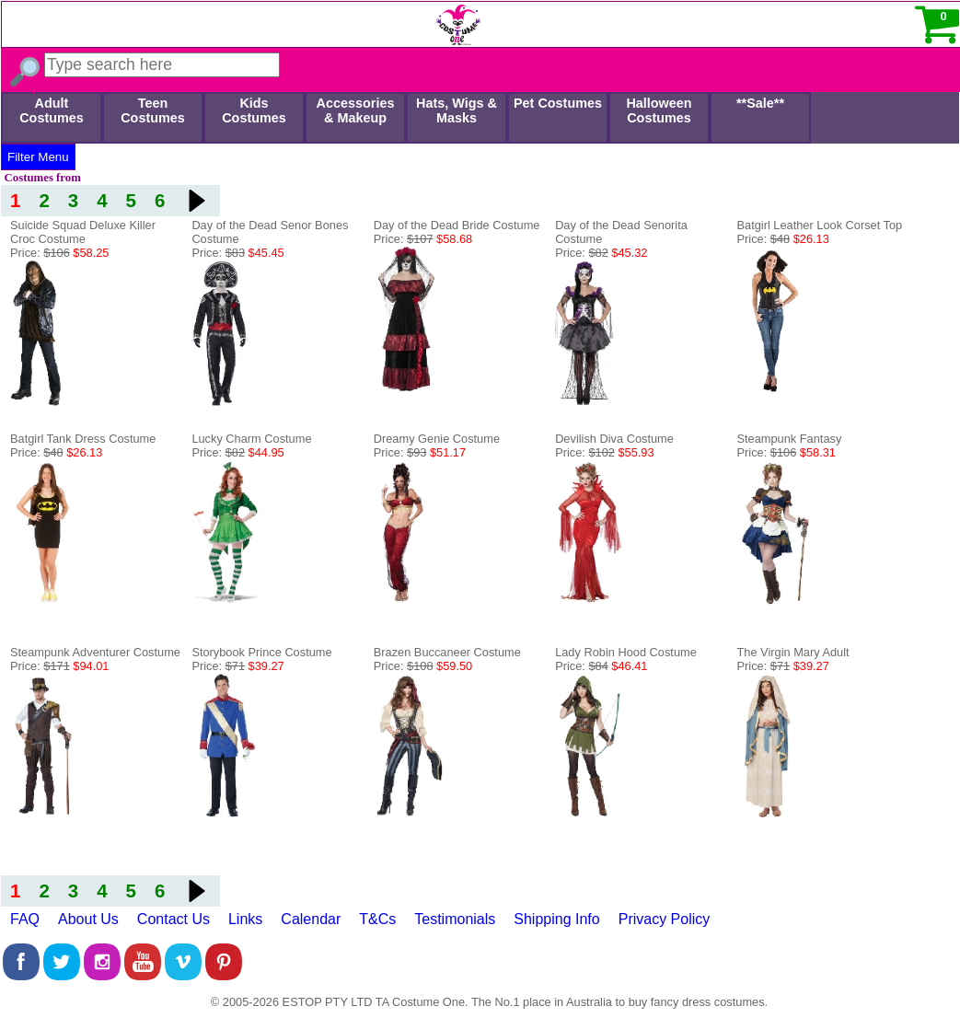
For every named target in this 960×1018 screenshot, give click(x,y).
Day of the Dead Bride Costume (457, 225)
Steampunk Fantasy (789, 438)
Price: (59, 253)
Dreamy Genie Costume (437, 438)
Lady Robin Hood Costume (626, 652)
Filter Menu (38, 157)
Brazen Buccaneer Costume (447, 652)
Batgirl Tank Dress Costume (83, 438)
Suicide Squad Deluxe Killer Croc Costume (83, 232)
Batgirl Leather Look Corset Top (820, 225)
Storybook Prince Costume (261, 652)
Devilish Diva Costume (614, 438)
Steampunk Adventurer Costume (95, 652)
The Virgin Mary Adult (793, 652)
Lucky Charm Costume (251, 438)
